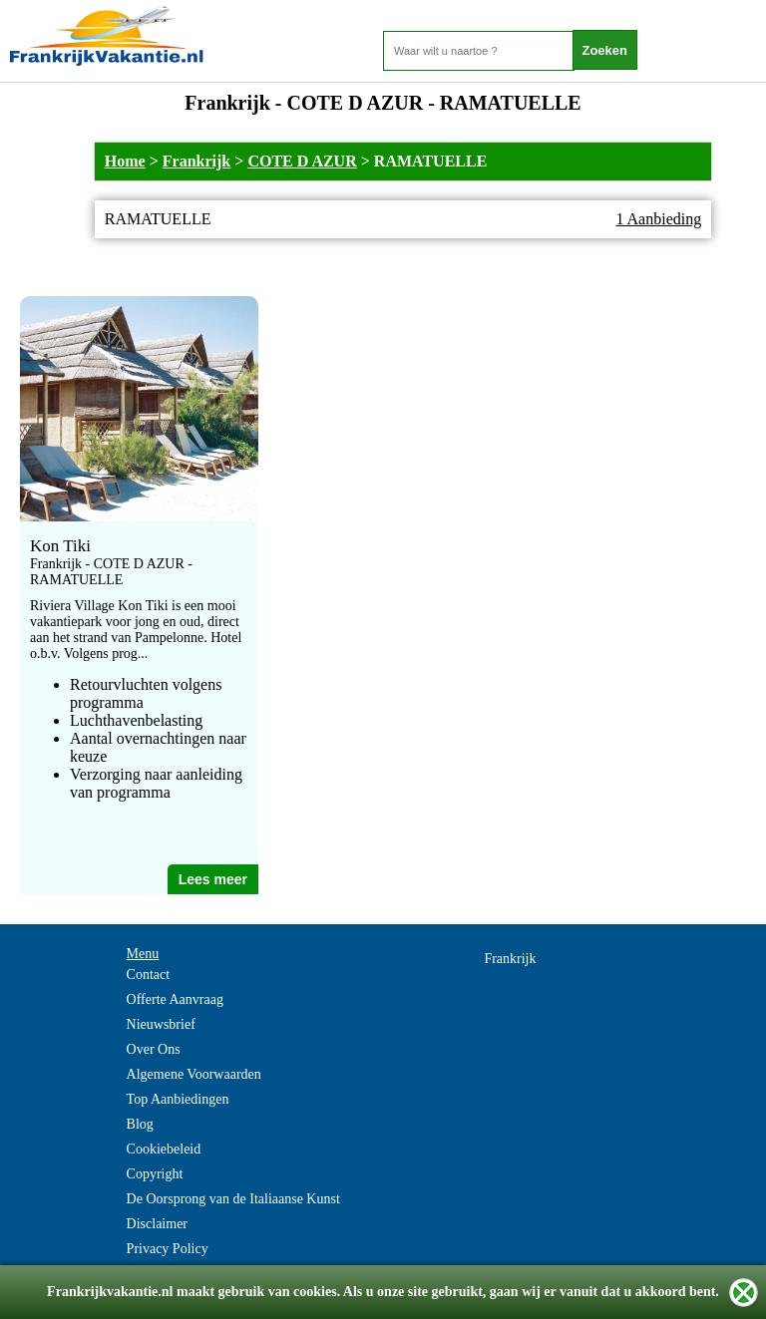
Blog (140, 1124)
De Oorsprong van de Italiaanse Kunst (233, 1198)
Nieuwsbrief (161, 1024)
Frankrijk (196, 161)
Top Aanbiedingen (178, 1099)
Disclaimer (157, 1223)
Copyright (155, 1173)
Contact (149, 974)
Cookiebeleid (164, 1149)
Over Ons (154, 1049)
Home (125, 161)
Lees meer (213, 879)
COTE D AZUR (301, 161)
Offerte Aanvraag (175, 999)
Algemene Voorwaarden (194, 1074)
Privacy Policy (167, 1248)
